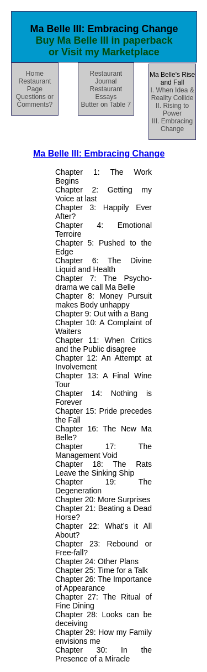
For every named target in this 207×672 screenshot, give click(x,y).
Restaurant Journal (105, 77)
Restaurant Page (35, 85)
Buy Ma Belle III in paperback (103, 40)
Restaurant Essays (105, 93)
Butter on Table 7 (106, 104)
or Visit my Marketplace (104, 52)
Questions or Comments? (35, 100)
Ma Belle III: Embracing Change (98, 153)
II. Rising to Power (172, 109)
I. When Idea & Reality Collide (172, 94)
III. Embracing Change (172, 125)
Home (35, 73)
